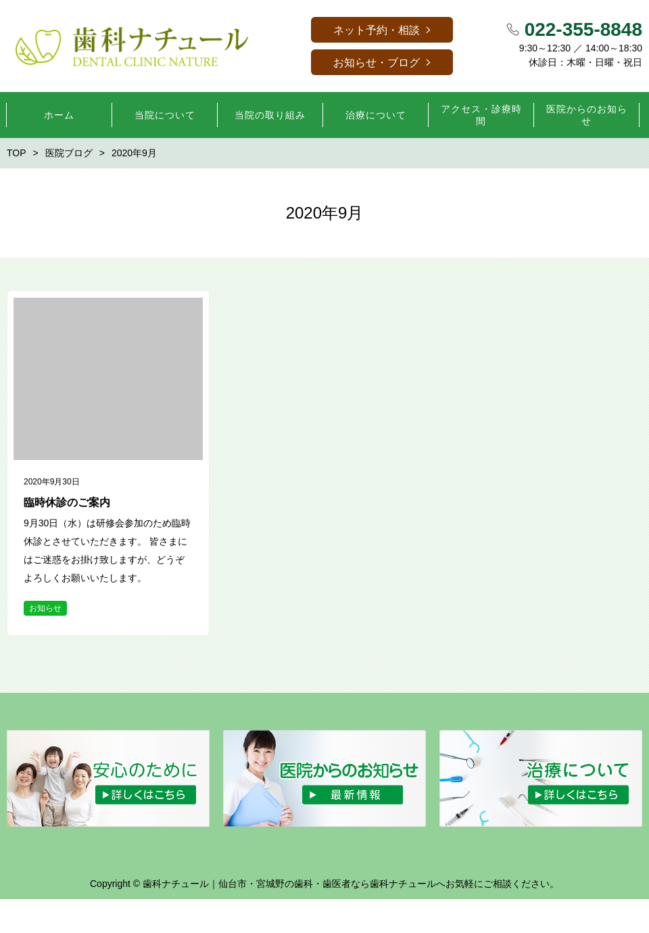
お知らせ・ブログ (376, 62)
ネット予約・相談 (376, 30)
